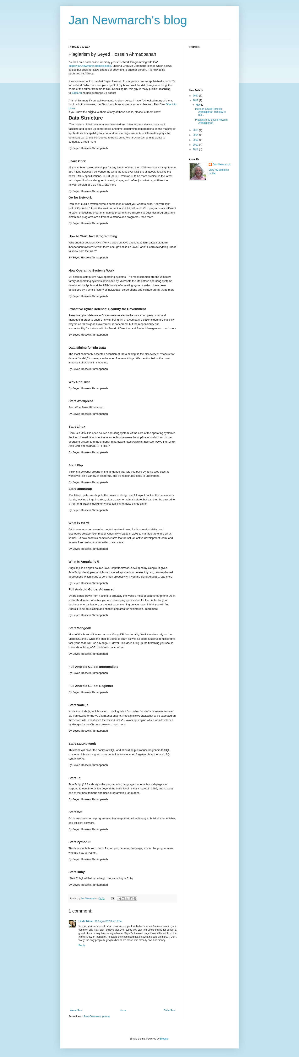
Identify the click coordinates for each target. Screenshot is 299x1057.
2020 (196, 95)
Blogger (164, 1038)
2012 (196, 144)
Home (123, 1010)
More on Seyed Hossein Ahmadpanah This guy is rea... (210, 111)
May (198, 104)
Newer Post (76, 1010)
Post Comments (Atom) (97, 1016)
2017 (196, 100)
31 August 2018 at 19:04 (107, 921)
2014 (196, 134)
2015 (196, 130)
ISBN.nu (77, 92)
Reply (81, 945)
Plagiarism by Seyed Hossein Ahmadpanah (211, 121)
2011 (196, 149)
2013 (196, 139)
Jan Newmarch (221, 164)
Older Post (169, 1010)
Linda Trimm (85, 921)
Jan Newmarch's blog (128, 20)
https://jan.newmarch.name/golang (90, 65)
